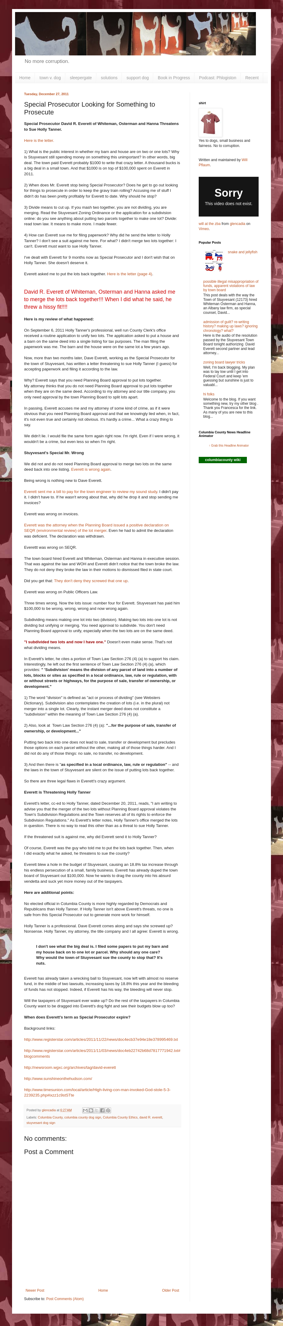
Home (24, 77)
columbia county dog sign (82, 1117)
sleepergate (81, 77)
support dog (137, 77)
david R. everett (150, 1117)
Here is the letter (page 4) (129, 274)
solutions (109, 77)
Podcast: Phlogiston (217, 77)
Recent (252, 77)
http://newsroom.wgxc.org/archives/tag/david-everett (70, 1067)
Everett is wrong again (90, 469)
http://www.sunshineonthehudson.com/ (58, 1078)
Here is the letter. (39, 140)
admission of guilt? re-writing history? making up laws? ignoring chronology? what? (230, 326)
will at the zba (210, 224)
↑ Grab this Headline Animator (229, 445)
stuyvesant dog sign (40, 1123)
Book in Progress (174, 77)
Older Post (170, 1290)
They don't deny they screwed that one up (90, 581)
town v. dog (50, 77)
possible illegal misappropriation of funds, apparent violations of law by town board (230, 285)
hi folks (208, 394)
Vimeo (204, 229)
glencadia (237, 224)
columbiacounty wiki (223, 460)
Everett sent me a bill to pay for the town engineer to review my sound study (90, 491)
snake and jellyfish (242, 252)
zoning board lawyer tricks (224, 362)
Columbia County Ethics (120, 1117)
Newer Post (35, 1290)
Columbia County (50, 1117)
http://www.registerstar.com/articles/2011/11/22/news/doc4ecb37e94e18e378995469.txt (101, 1039)
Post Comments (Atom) (65, 1299)
